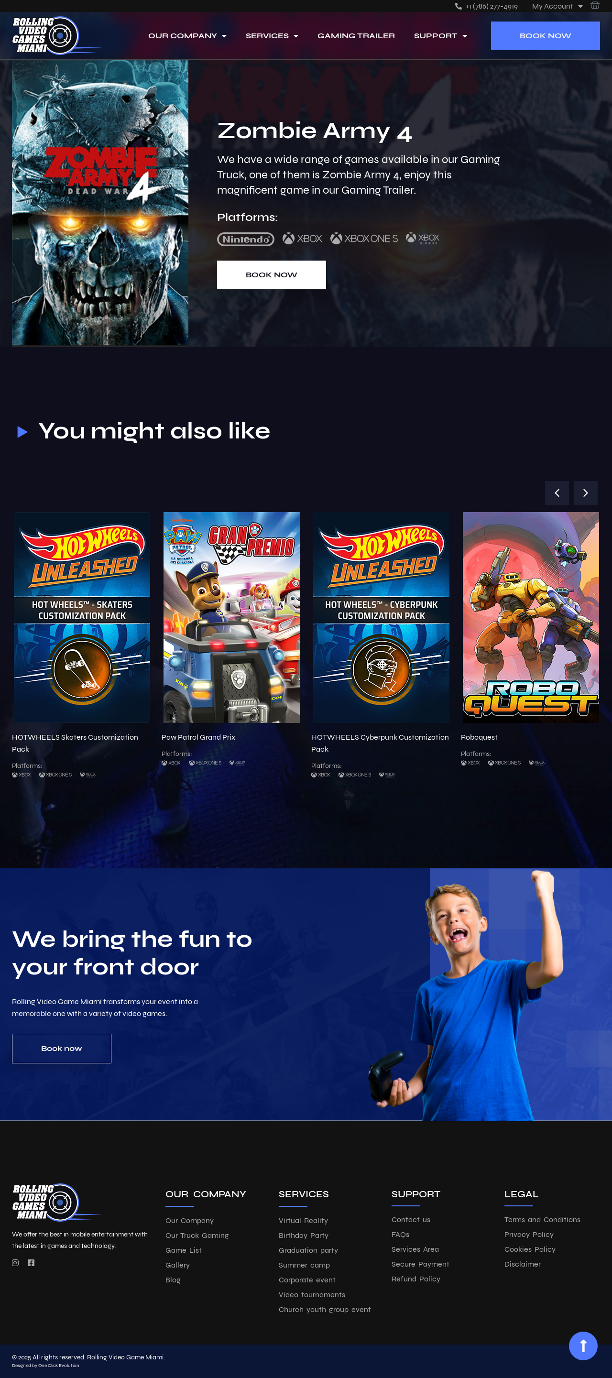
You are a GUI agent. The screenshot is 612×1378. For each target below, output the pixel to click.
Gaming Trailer (356, 35)
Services (272, 35)
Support (440, 35)
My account (557, 6)
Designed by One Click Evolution (45, 1365)
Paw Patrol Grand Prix (198, 737)
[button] (557, 493)
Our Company (187, 35)
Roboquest (479, 737)
